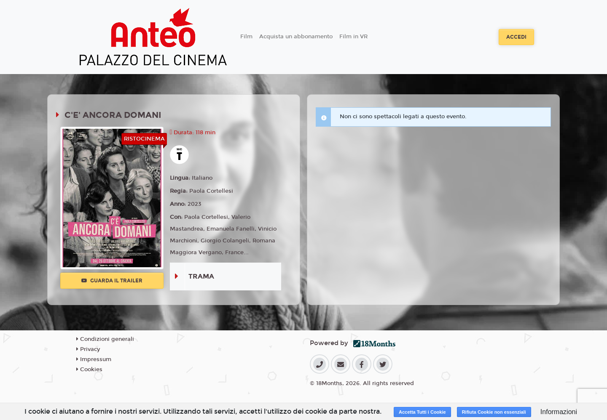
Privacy (88, 349)
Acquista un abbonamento (296, 36)
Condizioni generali (105, 339)
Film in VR (353, 36)
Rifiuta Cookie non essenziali (494, 412)
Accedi (516, 37)
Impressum (93, 359)
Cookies (89, 369)
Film (246, 36)
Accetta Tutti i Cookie (422, 412)
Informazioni (558, 411)
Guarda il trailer (111, 281)
